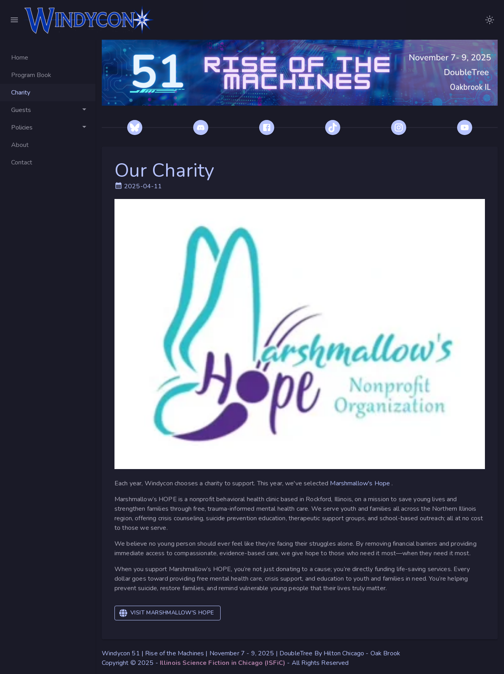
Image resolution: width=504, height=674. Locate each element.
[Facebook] (266, 127)
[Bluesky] (134, 127)
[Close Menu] (14, 19)
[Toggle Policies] (47, 127)
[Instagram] (398, 127)
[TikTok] (332, 127)
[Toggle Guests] (47, 110)
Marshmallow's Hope (361, 483)
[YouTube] (464, 127)
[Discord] (200, 127)
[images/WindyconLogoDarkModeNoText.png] (489, 20)
